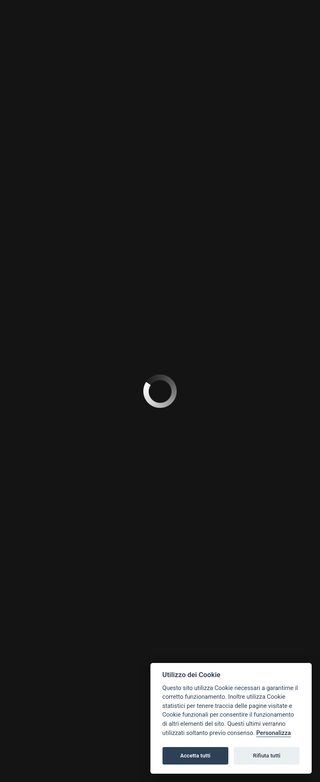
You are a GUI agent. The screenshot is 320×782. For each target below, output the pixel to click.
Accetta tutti (195, 755)
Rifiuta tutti (266, 755)
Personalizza (273, 733)
